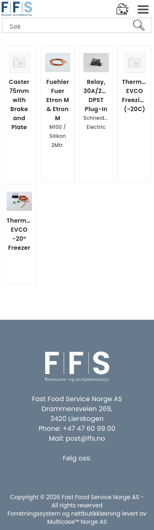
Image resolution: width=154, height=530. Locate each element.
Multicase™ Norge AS (77, 522)
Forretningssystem (33, 513)
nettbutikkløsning (95, 513)
